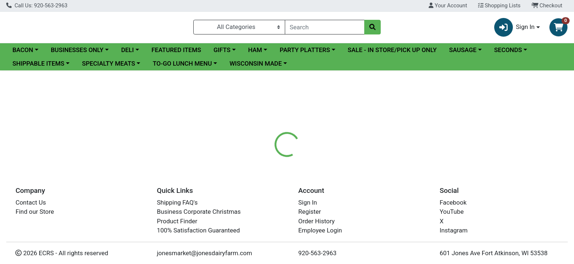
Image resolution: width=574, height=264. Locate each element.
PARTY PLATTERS (305, 52)
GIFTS (221, 52)
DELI (127, 52)
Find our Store (34, 211)
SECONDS (508, 52)
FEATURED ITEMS (176, 52)
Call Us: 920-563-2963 (36, 5)
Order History (316, 221)
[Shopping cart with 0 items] (558, 28)
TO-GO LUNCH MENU (182, 66)
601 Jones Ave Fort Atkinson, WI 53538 (494, 253)
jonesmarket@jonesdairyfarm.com (204, 253)
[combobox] (325, 28)
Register (309, 211)
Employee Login (320, 230)
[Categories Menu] (239, 28)
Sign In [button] (514, 28)
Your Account (448, 5)
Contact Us (30, 202)
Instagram (453, 230)
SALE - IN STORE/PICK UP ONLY (392, 52)
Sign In (307, 202)
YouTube (452, 211)
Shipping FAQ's (177, 202)
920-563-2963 (317, 253)
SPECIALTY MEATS (108, 66)
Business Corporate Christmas (199, 211)
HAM (255, 52)
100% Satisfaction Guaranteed (198, 230)
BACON (22, 52)
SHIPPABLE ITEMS (38, 66)
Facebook (453, 202)
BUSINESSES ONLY (77, 52)
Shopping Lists (499, 5)
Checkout (547, 5)
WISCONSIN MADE (256, 66)
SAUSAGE (463, 52)
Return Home (287, 122)
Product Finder (177, 221)
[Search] (325, 28)
